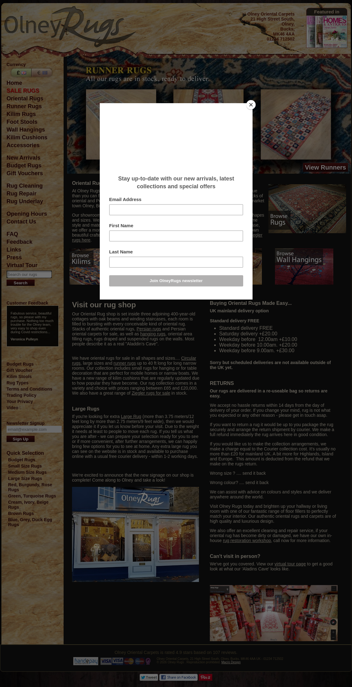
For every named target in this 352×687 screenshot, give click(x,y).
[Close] (251, 104)
